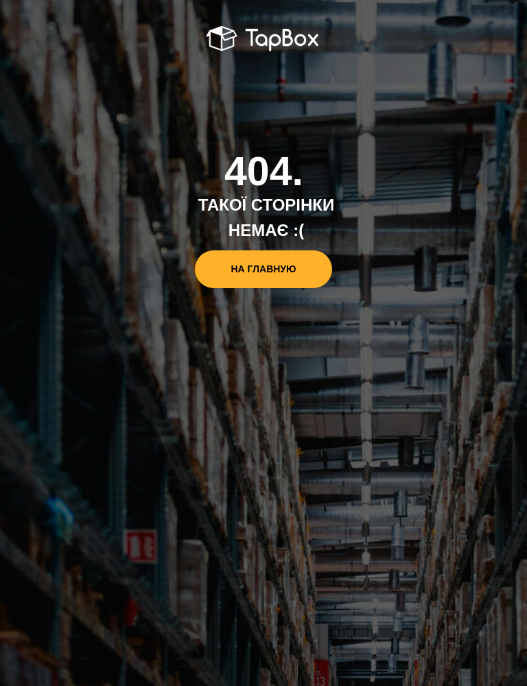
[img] (264, 40)
